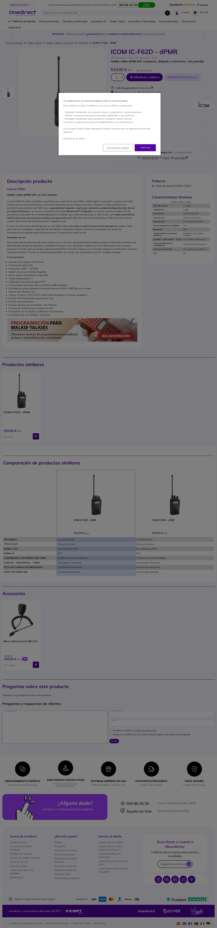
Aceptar (145, 147)
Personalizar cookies (118, 147)
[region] (110, 124)
